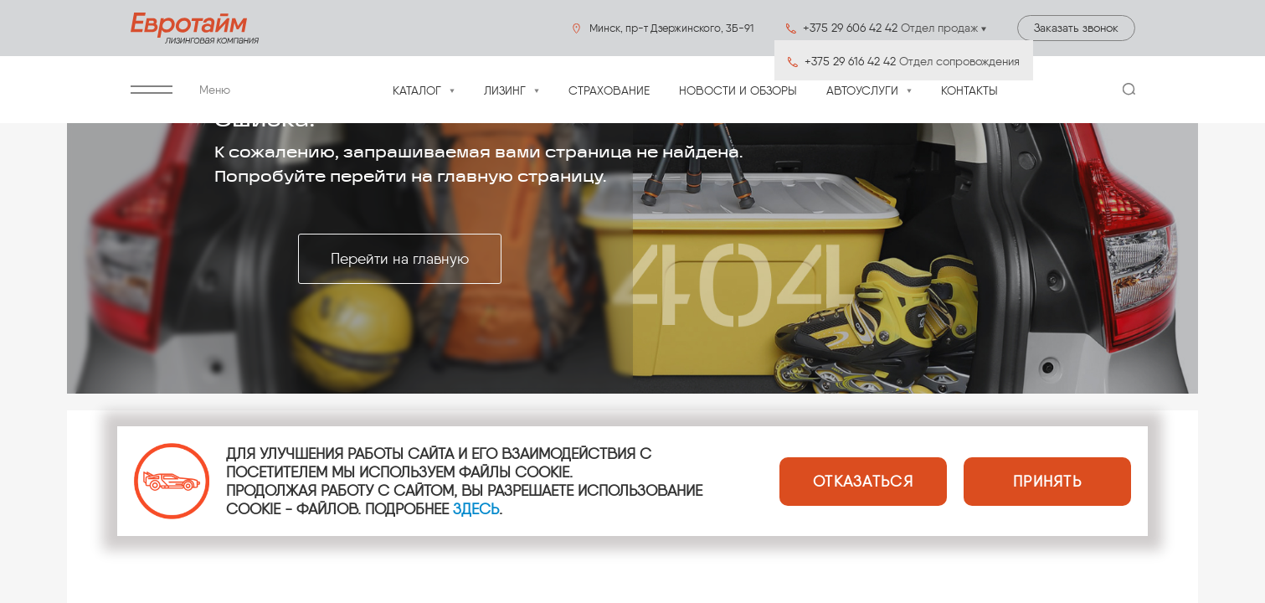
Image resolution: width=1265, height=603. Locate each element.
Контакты (969, 91)
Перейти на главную (400, 259)
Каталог (417, 91)
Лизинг (505, 91)
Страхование (609, 91)
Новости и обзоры (738, 91)
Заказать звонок (1076, 28)
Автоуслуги (862, 91)
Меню (180, 90)
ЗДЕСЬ (476, 509)
